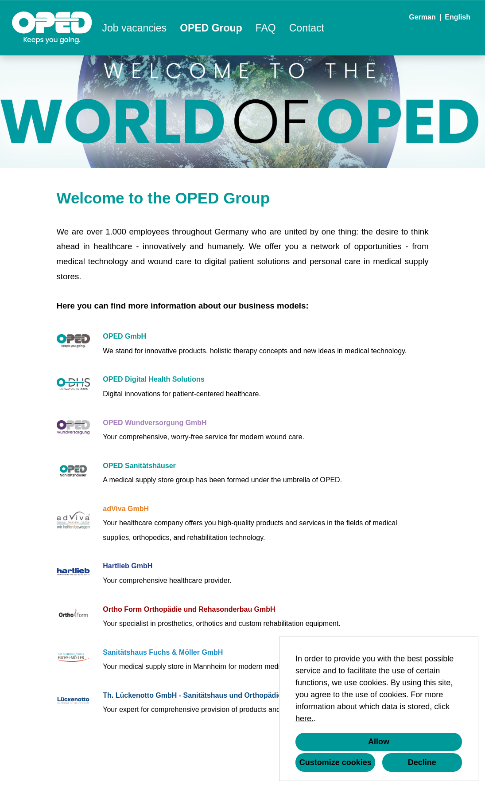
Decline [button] (422, 762)
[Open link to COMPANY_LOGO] (52, 27)
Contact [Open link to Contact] (306, 28)
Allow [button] (378, 741)
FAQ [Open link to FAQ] (266, 28)
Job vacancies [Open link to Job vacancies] (134, 28)
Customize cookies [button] (335, 762)
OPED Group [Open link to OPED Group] (211, 28)
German (422, 17)
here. (304, 718)
